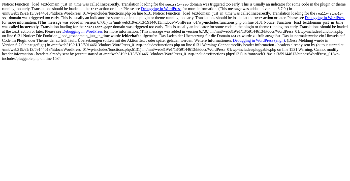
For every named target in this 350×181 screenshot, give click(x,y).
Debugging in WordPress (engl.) (259, 40)
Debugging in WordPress (161, 9)
